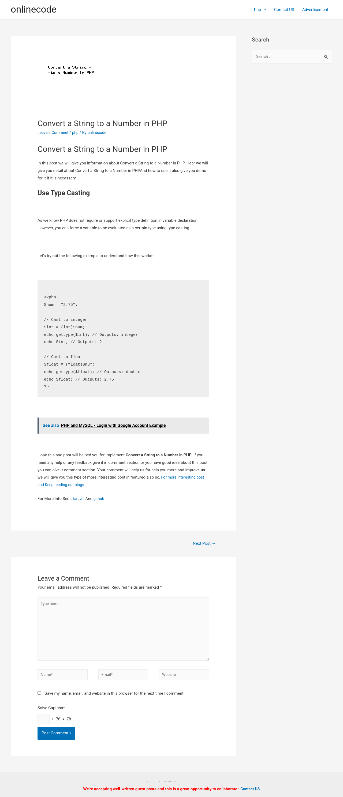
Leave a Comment (54, 132)
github (99, 498)
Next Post (204, 543)
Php (260, 9)
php (76, 132)
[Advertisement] (292, 155)
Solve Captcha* (51, 711)
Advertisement (315, 9)
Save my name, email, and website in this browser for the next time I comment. (115, 697)
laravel (79, 498)
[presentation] (263, 9)
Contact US (284, 9)
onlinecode (34, 9)
